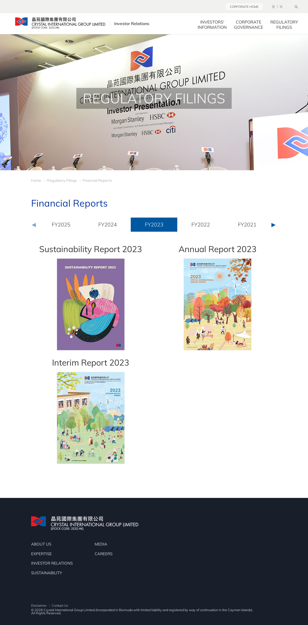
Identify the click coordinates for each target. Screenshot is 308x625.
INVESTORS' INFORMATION (212, 24)
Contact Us (60, 605)
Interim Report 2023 (90, 362)
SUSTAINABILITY (46, 572)
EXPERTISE (41, 553)
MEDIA (101, 544)
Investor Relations (136, 23)
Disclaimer (39, 605)
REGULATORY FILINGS (284, 24)
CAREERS (103, 553)
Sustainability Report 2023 (90, 249)
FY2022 (200, 224)
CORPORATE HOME (244, 7)
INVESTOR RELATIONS (52, 563)
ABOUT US (41, 544)
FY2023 (154, 224)
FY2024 (107, 224)
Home (36, 180)
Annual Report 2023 (217, 249)
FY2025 (61, 224)
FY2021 (247, 224)
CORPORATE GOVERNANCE (248, 24)
